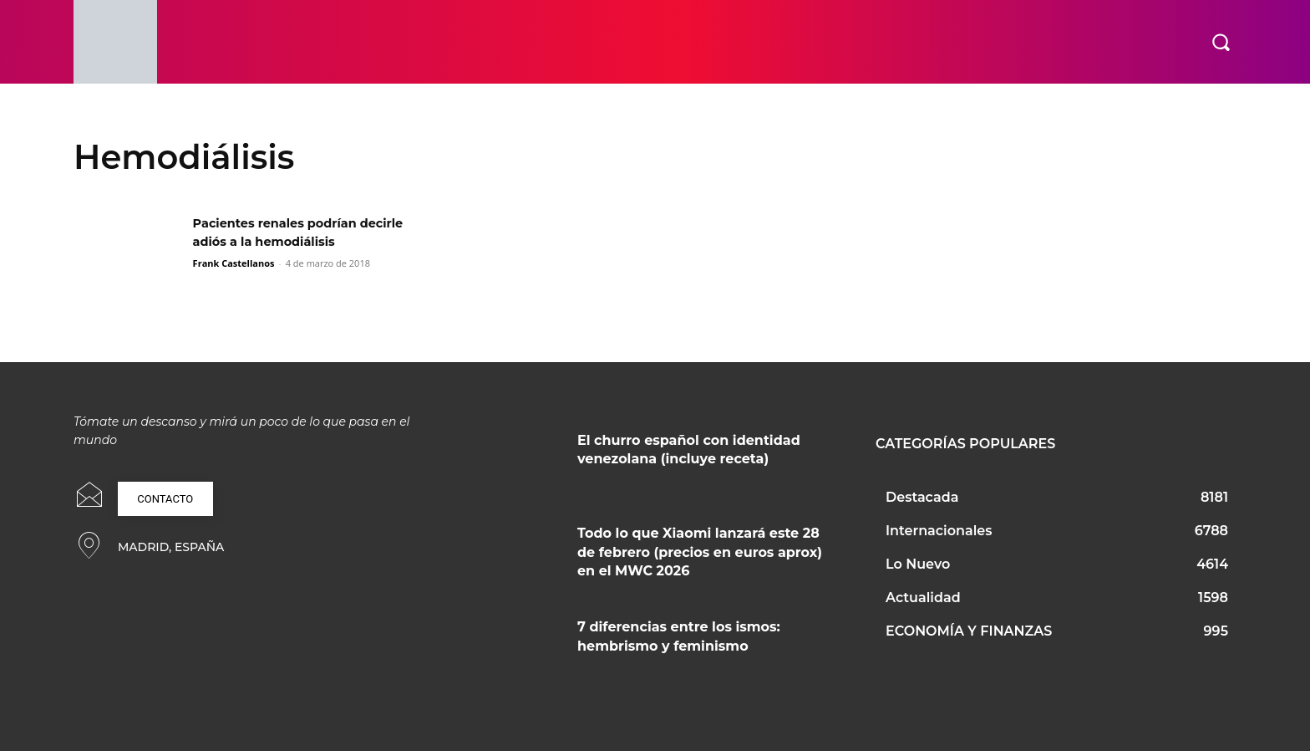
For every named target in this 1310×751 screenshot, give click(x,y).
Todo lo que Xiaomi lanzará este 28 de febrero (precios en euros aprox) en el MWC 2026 (699, 552)
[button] (1220, 42)
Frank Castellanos (234, 263)
